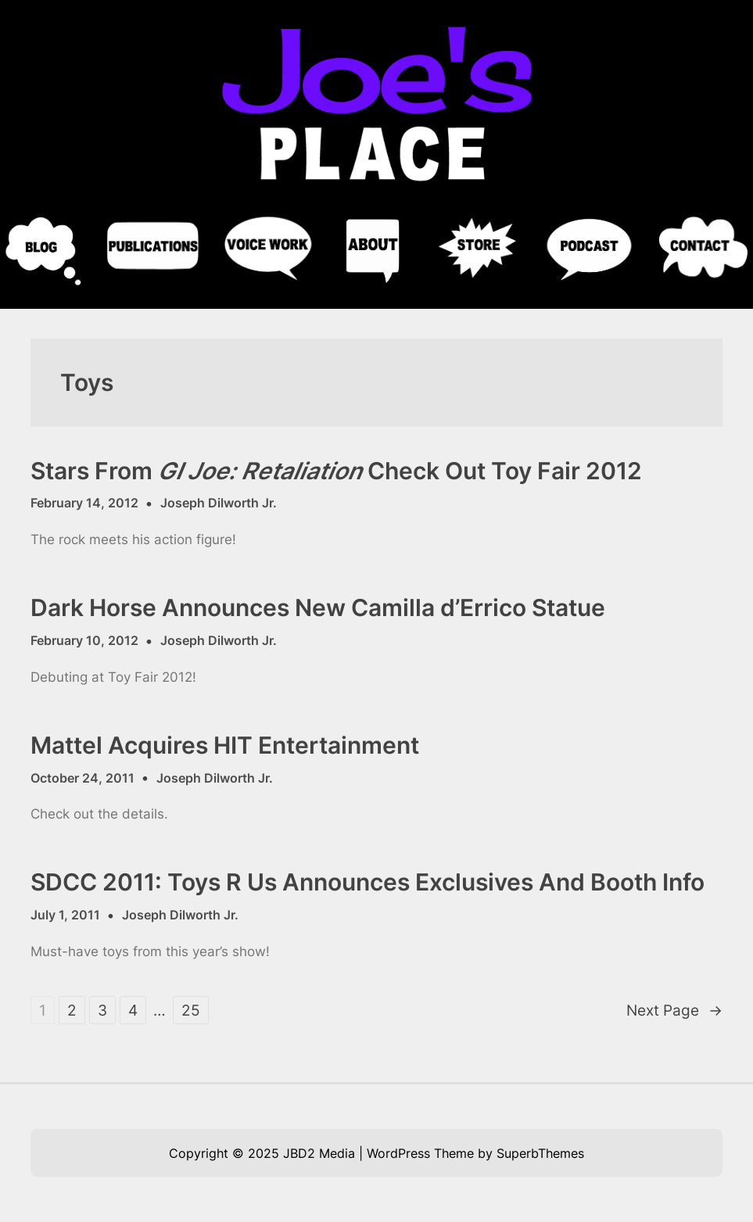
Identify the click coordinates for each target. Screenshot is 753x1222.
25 (190, 1010)
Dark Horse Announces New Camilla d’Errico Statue (317, 608)
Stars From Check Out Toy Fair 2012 (336, 471)
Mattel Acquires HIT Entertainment (224, 745)
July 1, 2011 (65, 915)
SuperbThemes (540, 1153)
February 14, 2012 (84, 503)
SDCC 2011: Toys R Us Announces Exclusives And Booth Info (367, 882)
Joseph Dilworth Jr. (218, 503)
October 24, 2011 (82, 778)
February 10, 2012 (84, 640)
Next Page (674, 1011)
